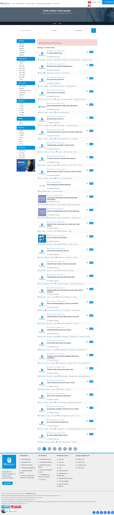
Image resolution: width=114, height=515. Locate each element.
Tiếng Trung (21, 50)
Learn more (7, 483)
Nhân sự (72, 270)
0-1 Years (20, 103)
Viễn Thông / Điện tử (67, 152)
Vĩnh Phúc (52, 125)
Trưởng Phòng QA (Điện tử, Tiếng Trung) (60, 145)
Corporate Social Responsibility (44, 3)
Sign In (99, 2)
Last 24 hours (21, 150)
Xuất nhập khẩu (74, 138)
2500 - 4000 (21, 74)
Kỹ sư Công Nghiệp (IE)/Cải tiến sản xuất (75, 429)
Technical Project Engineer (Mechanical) (61, 158)
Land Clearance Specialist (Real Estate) (61, 382)
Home (54, 23)
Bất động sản (62, 389)
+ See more (21, 97)
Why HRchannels (20, 3)
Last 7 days (20, 152)
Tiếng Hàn (20, 55)
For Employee (24, 455)
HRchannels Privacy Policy (66, 478)
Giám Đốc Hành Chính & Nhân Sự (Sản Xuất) (61, 264)
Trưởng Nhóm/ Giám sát (23, 90)
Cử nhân (20, 137)
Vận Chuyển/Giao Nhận (70, 86)
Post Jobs (43, 479)
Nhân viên (20, 88)
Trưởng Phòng (21, 92)
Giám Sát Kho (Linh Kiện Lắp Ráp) (58, 251)
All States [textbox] (54, 30)
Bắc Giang (46, 283)
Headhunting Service (45, 459)
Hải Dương (52, 152)
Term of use (62, 465)
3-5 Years (20, 108)
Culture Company (63, 470)
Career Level (21, 83)
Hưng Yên (52, 99)
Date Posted (21, 147)
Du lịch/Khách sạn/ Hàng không (74, 402)
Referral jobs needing (27, 465)
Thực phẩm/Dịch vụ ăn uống (76, 283)
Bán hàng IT (57, 73)
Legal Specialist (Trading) (56, 92)
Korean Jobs (81, 468)
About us (61, 462)
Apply (91, 51)
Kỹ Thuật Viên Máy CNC (54, 53)
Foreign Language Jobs (82, 455)
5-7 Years (20, 110)
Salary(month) (22, 58)
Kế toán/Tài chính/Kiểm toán (63, 138)
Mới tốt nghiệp (21, 86)
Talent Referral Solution (46, 462)
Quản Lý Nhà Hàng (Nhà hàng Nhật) (59, 396)
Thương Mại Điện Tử (76, 217)
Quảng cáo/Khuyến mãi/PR (62, 112)
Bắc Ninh (46, 86)
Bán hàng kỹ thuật (50, 73)
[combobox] (54, 30)
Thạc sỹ (20, 141)
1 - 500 (19, 64)
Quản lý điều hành (62, 204)
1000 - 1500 (21, 68)
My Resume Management (28, 468)
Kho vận (58, 178)
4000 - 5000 (21, 77)
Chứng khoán (61, 257)
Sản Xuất (60, 152)
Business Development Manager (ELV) (59, 66)
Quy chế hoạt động (64, 481)
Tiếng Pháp (20, 46)
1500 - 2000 (21, 70)
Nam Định (48, 389)
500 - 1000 (20, 66)
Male (19, 121)
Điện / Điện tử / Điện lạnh (75, 59)
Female (20, 123)
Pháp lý (58, 99)
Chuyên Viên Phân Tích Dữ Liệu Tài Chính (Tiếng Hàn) (64, 132)
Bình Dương (49, 59)
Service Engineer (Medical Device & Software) (62, 303)
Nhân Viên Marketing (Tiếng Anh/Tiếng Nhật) (62, 106)
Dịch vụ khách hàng (61, 402)
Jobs (13, 3)
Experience (21, 100)
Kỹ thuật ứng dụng (52, 204)
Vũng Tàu (49, 165)
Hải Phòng (46, 152)
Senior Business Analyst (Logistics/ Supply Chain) (64, 171)
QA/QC (75, 152)
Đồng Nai (55, 59)
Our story (61, 459)
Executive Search (30, 3)
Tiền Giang (54, 415)
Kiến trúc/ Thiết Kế (72, 165)
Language (21, 41)
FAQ (60, 468)
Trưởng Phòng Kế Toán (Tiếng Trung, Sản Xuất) (63, 316)
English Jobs (81, 459)
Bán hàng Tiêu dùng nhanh (63, 283)
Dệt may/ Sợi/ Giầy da (64, 415)
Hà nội (41, 73)
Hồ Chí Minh (43, 59)
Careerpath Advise (26, 462)
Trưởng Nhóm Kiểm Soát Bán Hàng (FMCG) (61, 277)
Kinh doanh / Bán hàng (57, 191)
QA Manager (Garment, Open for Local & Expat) (63, 409)
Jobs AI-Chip (56, 3)
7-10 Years (20, 112)
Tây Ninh (54, 297)
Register (94, 2)
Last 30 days (21, 157)
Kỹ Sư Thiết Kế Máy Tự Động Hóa (57, 422)
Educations (21, 127)
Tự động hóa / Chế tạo (87, 59)
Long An (49, 297)
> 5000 (20, 79)
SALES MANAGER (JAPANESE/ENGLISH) (59, 184)
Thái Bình (54, 389)
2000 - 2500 (21, 72)
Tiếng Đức (20, 48)
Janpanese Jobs (82, 465)
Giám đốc (20, 94)
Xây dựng (68, 389)
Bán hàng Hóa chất (74, 336)
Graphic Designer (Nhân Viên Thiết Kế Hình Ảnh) (63, 211)
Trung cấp (20, 133)
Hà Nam (51, 86)
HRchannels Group (62, 455)
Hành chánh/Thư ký (64, 270)
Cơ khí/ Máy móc (64, 59)
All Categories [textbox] (78, 30)
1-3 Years (20, 106)
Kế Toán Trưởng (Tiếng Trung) (57, 435)
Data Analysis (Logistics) (55, 79)
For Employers (42, 455)
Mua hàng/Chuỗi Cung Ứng (79, 99)
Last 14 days (21, 155)
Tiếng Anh (20, 44)
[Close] (95, 43)
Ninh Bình (53, 442)
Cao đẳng (20, 135)
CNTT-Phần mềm (60, 86)
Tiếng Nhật (20, 52)
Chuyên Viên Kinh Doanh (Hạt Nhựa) (59, 330)
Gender (20, 118)
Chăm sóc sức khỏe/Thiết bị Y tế (54, 310)
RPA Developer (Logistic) (55, 119)
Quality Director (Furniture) (57, 237)
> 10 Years (20, 114)
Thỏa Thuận (21, 61)
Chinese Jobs (81, 462)
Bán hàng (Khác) (65, 73)
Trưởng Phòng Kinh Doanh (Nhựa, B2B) (60, 369)
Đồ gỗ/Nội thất (63, 231)
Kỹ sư (19, 139)
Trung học (20, 130)
